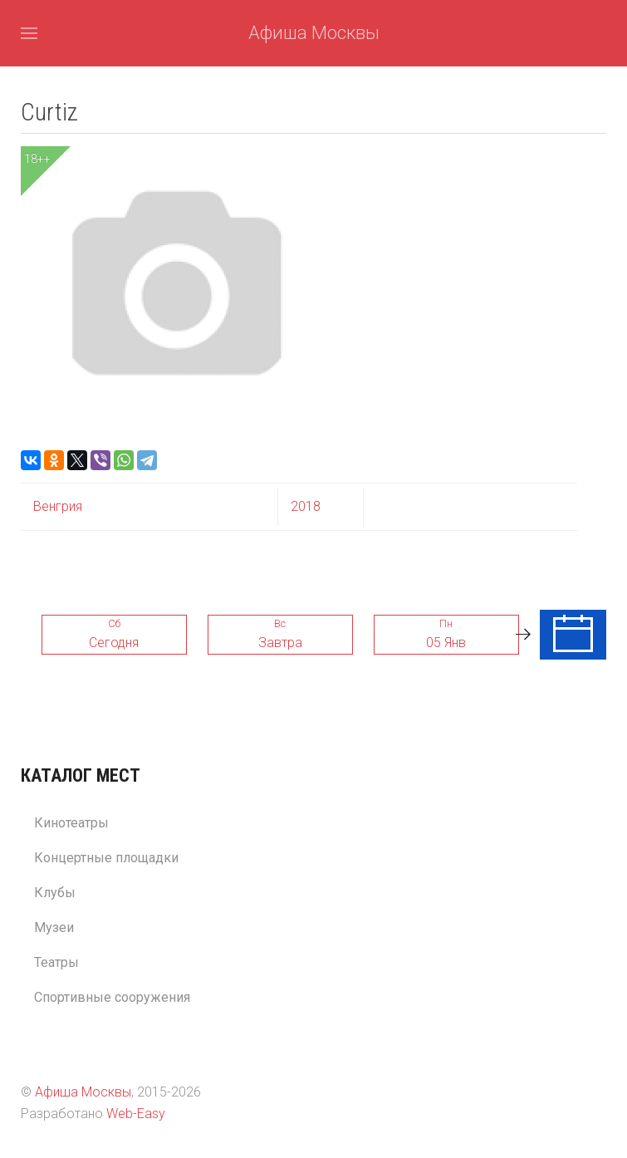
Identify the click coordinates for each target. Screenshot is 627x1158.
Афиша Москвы (314, 32)
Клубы (55, 892)
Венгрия (57, 506)
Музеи (54, 927)
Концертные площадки (106, 858)
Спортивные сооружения (112, 997)
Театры (56, 962)
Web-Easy (135, 1113)
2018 (306, 506)
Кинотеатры (71, 823)
